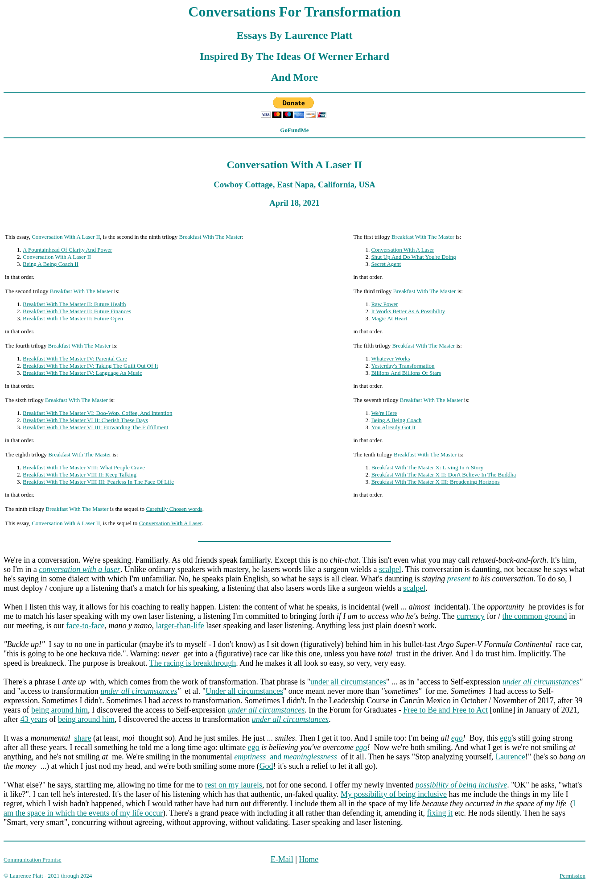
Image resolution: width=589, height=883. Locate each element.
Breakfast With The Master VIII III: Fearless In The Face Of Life (98, 481)
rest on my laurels (233, 784)
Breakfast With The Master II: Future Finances (77, 311)
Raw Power (384, 304)
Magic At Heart (389, 318)
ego (457, 738)
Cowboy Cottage (243, 184)
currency (471, 616)
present (458, 578)
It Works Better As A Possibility (408, 311)
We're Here (384, 413)
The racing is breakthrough (192, 663)
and (285, 756)
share (82, 738)
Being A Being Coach (396, 420)
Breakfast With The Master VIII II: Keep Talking (79, 474)
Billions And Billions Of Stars (406, 372)
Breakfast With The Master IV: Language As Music (82, 372)
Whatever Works (390, 358)
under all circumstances (348, 681)
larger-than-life (180, 625)
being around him (59, 709)
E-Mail (282, 859)
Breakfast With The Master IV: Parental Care (75, 358)
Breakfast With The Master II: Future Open (73, 318)
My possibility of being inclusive (394, 794)
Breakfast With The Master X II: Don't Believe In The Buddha (443, 474)
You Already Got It (393, 427)
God (266, 766)
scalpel (390, 569)
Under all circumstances (244, 691)
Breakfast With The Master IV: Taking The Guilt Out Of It (90, 365)
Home (308, 859)
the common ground (535, 616)
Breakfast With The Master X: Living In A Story (427, 467)
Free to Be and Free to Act (445, 709)
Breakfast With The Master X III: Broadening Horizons (435, 481)
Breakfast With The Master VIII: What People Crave (84, 467)
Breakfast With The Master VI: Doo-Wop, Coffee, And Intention (97, 413)
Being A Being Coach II (50, 264)
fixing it (440, 812)
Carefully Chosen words (174, 509)
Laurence (510, 756)
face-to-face (85, 625)
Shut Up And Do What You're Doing (413, 256)
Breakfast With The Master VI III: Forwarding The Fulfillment (95, 427)
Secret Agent (386, 264)
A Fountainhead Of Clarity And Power (67, 249)
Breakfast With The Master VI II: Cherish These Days (85, 420)
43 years (33, 719)
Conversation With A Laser (402, 249)
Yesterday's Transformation (402, 365)
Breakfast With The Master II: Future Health (74, 304)
